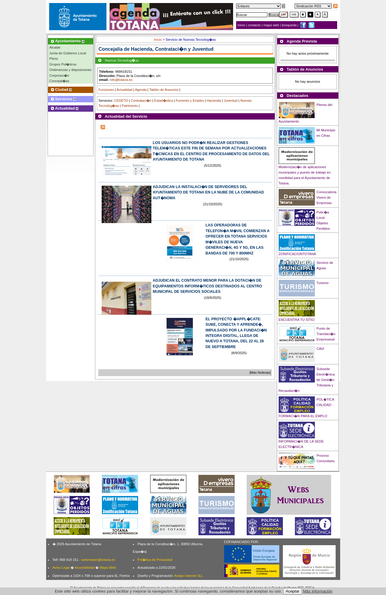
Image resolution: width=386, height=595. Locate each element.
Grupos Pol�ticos (63, 64)
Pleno (53, 58)
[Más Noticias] (260, 372)
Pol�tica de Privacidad (155, 559)
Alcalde (55, 47)
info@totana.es (121, 80)
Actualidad (124, 89)
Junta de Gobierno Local (67, 53)
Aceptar (292, 591)
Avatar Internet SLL (188, 575)
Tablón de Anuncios (164, 89)
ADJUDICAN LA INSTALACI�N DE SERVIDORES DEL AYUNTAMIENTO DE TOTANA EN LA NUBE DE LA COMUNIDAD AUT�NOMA (208, 192)
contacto (254, 25)
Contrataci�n (141, 100)
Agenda (141, 89)
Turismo (323, 283)
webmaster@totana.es (98, 559)
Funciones (106, 89)
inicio (242, 25)
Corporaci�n (59, 75)
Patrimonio (130, 105)
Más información (318, 591)
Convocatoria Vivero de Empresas (327, 197)
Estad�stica (163, 100)
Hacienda (214, 100)
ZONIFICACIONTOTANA (297, 254)
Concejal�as (59, 81)
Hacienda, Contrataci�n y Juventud (172, 49)
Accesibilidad (84, 567)
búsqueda (289, 25)
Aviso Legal (61, 567)
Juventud (230, 100)
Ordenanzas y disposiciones (70, 70)
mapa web (272, 25)
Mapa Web (108, 567)
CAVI (320, 348)
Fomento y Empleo (190, 100)
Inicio (158, 39)
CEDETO (121, 100)
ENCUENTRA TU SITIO (297, 319)
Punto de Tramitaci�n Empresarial (326, 334)
